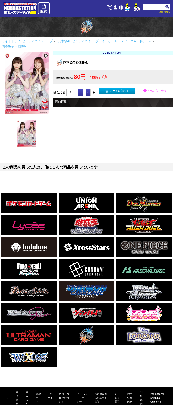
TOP (7, 397)
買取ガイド (38, 397)
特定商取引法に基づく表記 (101, 397)
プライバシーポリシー (82, 397)
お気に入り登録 (154, 91)
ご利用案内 (50, 397)
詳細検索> (164, 12)
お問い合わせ (129, 397)
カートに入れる (117, 91)
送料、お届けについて (64, 397)
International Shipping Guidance (157, 397)
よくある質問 (117, 397)
